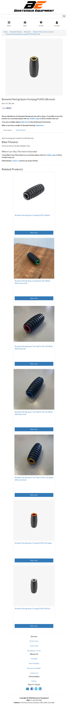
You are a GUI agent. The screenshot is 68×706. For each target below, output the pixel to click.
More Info (33, 233)
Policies (34, 681)
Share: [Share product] (7, 108)
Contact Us (34, 673)
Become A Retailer (34, 668)
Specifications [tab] (21, 130)
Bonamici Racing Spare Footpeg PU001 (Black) (32, 215)
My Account (34, 641)
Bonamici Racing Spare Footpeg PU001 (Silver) (32, 608)
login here (24, 122)
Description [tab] (8, 130)
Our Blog (34, 659)
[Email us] (27, 689)
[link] (32, 689)
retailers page (34, 118)
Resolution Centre (34, 651)
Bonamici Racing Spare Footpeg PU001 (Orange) (33, 543)
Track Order (34, 646)
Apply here (39, 125)
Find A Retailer (34, 663)
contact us (15, 161)
